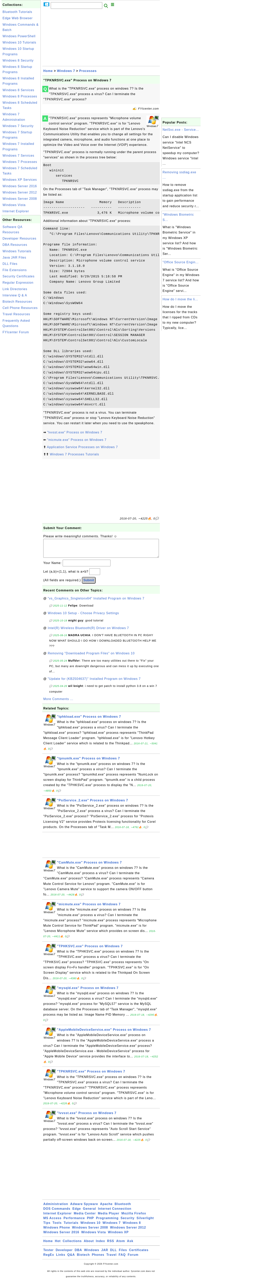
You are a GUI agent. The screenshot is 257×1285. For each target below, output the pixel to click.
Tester (48, 1254)
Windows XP (118, 1236)
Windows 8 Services (18, 90)
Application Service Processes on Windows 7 (82, 447)
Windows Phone (56, 1231)
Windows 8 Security (18, 60)
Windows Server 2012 (20, 192)
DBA (78, 1254)
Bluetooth (123, 1208)
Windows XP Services (20, 179)
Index (100, 1245)
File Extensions (15, 270)
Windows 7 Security (18, 126)
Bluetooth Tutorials (17, 12)
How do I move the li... (180, 299)
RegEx (48, 1258)
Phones (98, 1258)
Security (127, 1222)
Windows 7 (66, 71)
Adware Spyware (84, 1208)
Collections (72, 1245)
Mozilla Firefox (133, 1217)
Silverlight (145, 1222)
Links (60, 1258)
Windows (91, 1254)
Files (123, 1254)
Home (48, 71)
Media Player (108, 1217)
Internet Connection (114, 1212)
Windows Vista (14, 205)
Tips (47, 1226)
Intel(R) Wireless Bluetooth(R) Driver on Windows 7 (88, 632)
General (89, 1212)
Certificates (138, 1254)
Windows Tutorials (17, 251)
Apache (106, 1208)
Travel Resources (16, 314)
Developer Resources (19, 238)
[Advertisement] (21, 394)
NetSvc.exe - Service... (181, 129)
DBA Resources (15, 244)
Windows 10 (90, 1226)
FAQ (122, 1258)
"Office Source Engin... (181, 262)
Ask (130, 1245)
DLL (113, 1254)
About (89, 1245)
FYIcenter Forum (16, 332)
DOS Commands (56, 1212)
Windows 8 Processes (20, 96)
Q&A (71, 1258)
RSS (110, 1245)
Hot (58, 1245)
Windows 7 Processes (20, 161)
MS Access (52, 1222)
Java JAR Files (14, 257)
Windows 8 (132, 1226)
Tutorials (71, 1226)
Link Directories (15, 289)
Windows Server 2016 (20, 186)
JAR (104, 1254)
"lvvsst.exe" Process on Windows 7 (74, 432)
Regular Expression (18, 282)
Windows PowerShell (19, 36)
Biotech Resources (17, 301)
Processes (88, 71)
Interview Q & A (15, 295)
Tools (57, 1226)
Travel (111, 1258)
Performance (74, 1222)
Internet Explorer (16, 211)
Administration (55, 1208)
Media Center (85, 1217)
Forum (133, 1258)
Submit (88, 584)
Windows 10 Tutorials (19, 42)
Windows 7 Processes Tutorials (74, 454)
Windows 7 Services (18, 155)
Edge (76, 1212)
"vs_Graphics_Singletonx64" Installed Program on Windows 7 (96, 602)
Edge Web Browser (18, 18)
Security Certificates (18, 276)
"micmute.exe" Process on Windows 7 (76, 439)
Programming (107, 1222)
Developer (64, 1254)
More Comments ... (58, 703)
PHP (90, 1222)
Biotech (83, 1258)
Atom (120, 1245)
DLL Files (10, 263)
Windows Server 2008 (20, 198)
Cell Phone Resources (20, 308)
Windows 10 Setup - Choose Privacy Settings (83, 617)
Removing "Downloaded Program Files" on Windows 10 (91, 657)
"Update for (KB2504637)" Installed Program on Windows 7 (94, 682)
